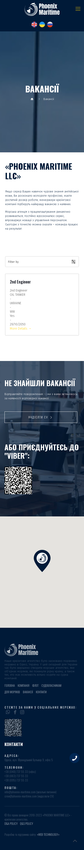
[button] (42, 261)
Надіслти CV (40, 417)
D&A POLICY (11, 823)
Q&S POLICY (26, 823)
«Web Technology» (48, 834)
